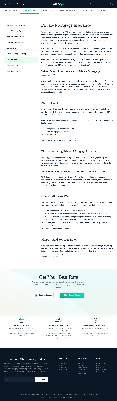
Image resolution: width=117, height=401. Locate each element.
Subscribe (42, 379)
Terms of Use (35, 394)
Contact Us (85, 394)
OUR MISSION (63, 363)
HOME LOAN (99, 365)
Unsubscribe (93, 394)
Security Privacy (74, 394)
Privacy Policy (63, 394)
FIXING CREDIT (82, 371)
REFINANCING (100, 371)
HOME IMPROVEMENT (102, 369)
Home (84, 4)
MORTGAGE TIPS (82, 365)
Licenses (44, 394)
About (92, 4)
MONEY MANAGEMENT (84, 369)
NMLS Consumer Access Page (65, 397)
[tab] (10, 11)
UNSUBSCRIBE (63, 369)
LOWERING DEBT (82, 367)
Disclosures (52, 394)
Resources (102, 4)
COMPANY (62, 365)
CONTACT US (62, 367)
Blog (111, 4)
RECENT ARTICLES (101, 363)
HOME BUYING (100, 367)
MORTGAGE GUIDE (83, 363)
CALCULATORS (82, 373)
